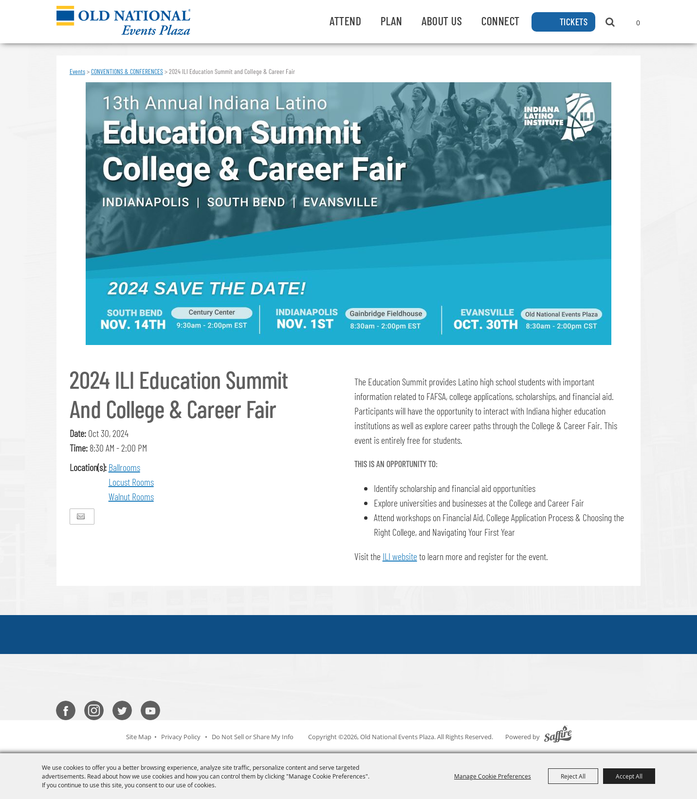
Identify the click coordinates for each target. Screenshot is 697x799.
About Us (442, 21)
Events (77, 71)
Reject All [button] (573, 776)
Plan (391, 21)
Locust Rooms (131, 482)
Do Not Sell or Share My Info (252, 736)
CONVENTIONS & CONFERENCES (127, 71)
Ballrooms (124, 467)
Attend (345, 21)
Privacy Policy (181, 736)
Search (610, 22)
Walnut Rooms (131, 496)
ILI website (400, 556)
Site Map (138, 736)
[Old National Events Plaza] (123, 20)
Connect (500, 21)
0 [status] (638, 22)
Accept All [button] (629, 776)
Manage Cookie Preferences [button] (492, 776)
